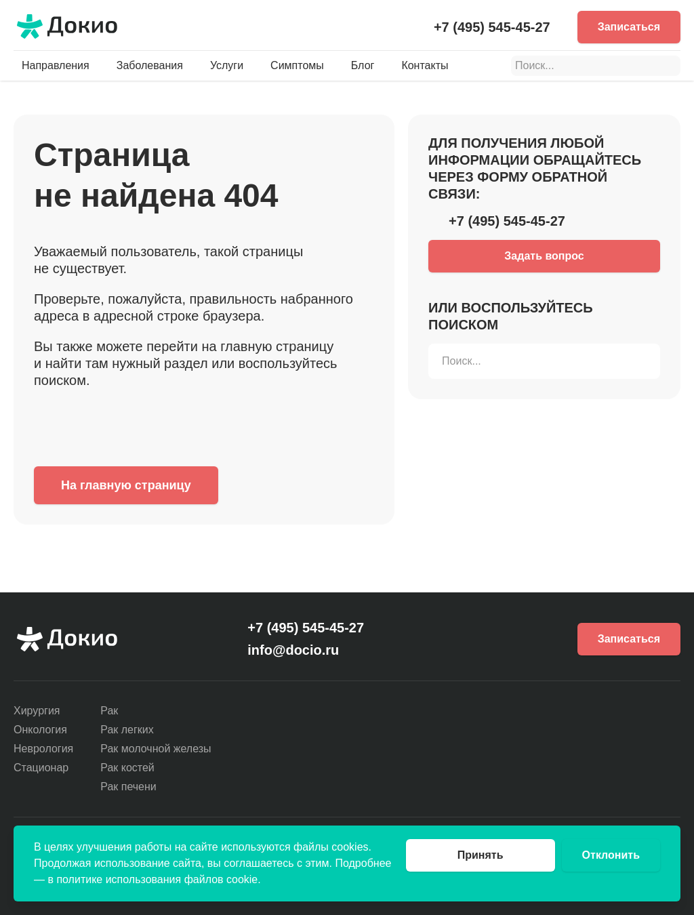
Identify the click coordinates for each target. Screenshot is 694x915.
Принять (480, 855)
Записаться (629, 27)
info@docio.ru (293, 650)
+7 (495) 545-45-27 (492, 27)
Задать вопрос (544, 256)
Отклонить (611, 855)
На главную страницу (126, 485)
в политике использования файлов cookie (152, 879)
